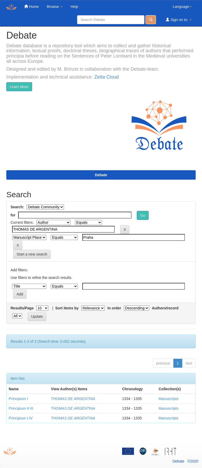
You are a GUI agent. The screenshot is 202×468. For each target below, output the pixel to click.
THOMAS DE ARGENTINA (73, 399)
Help (74, 6)
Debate (101, 175)
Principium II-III (21, 408)
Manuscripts (168, 399)
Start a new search (32, 254)
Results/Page (22, 308)
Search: (17, 207)
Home (31, 6)
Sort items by (67, 308)
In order (114, 308)
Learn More (19, 87)
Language (182, 6)
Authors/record (165, 308)
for (13, 215)
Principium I (18, 399)
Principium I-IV (21, 418)
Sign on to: (179, 19)
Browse (55, 6)
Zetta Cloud (106, 77)
